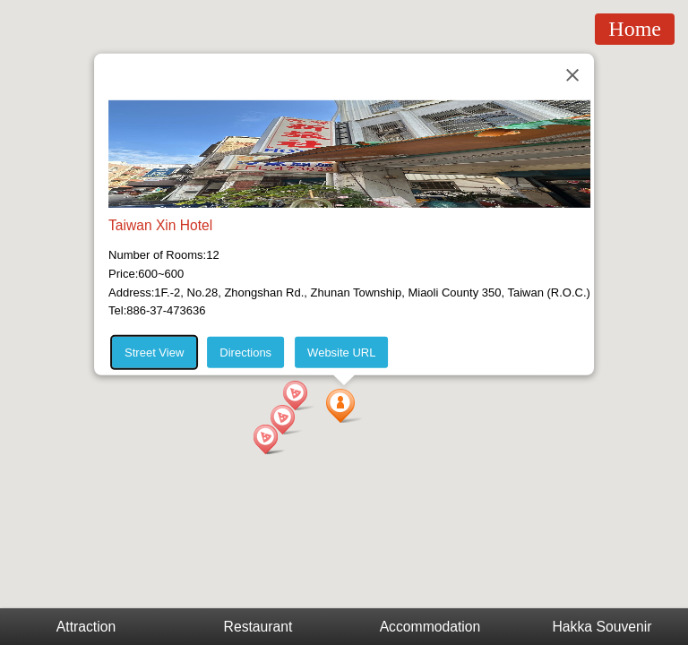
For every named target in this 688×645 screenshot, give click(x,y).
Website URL (341, 352)
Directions (245, 352)
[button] (344, 405)
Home (634, 28)
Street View (154, 352)
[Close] (572, 75)
